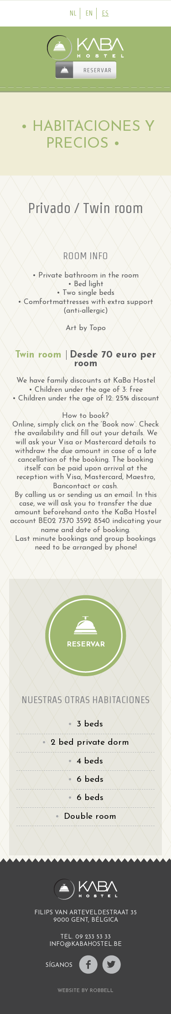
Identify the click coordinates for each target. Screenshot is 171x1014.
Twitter (111, 964)
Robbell (102, 990)
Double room (90, 816)
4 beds (90, 761)
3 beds (90, 724)
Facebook (88, 964)
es (105, 13)
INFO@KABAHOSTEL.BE (85, 944)
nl (73, 13)
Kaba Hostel (85, 47)
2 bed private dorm (90, 742)
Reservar (97, 70)
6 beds (90, 779)
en (89, 13)
